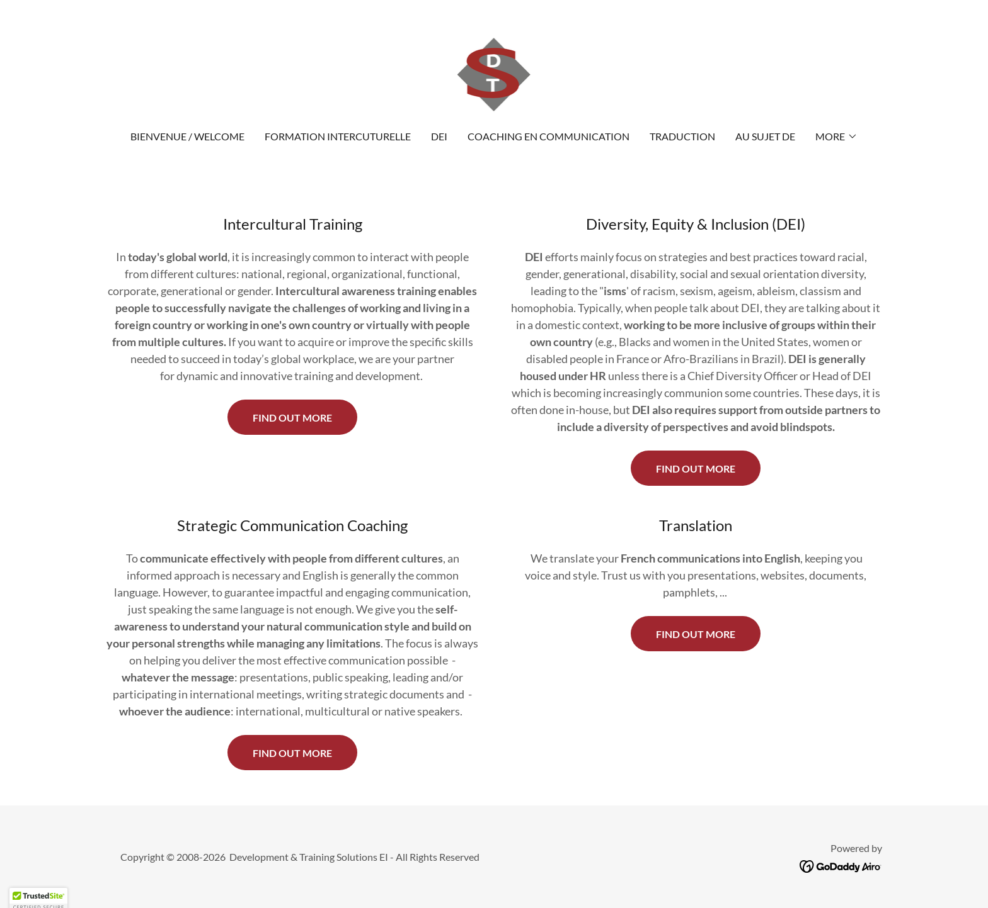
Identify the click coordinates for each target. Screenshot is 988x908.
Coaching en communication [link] (548, 136)
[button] (836, 136)
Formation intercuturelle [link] (338, 136)
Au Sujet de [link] (765, 136)
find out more (292, 753)
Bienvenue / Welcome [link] (187, 136)
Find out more (292, 417)
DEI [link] (439, 136)
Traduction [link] (682, 136)
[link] (494, 73)
